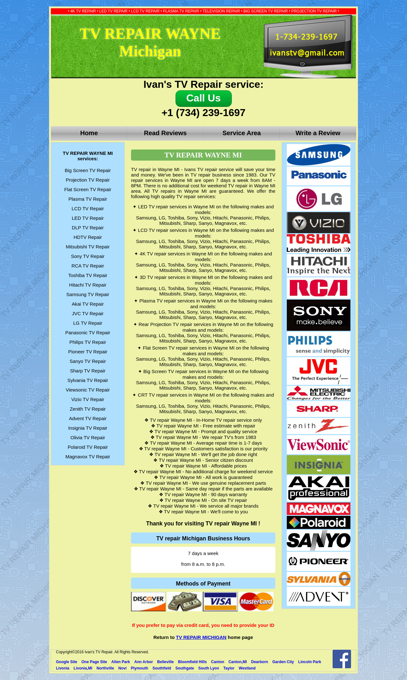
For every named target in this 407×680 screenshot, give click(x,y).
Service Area (242, 132)
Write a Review (318, 132)
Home (89, 132)
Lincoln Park (309, 662)
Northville (105, 668)
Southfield (161, 668)
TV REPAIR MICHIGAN (201, 637)
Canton (217, 662)
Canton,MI (237, 662)
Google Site (66, 662)
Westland (247, 668)
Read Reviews (165, 132)
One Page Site (94, 662)
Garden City (283, 662)
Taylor (228, 668)
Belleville (165, 662)
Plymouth (139, 668)
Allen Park (120, 662)
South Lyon (208, 668)
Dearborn (259, 662)
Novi (122, 668)
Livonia (62, 668)
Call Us (203, 98)
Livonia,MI (82, 668)
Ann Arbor (143, 662)
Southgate (184, 668)
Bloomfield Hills (192, 662)
